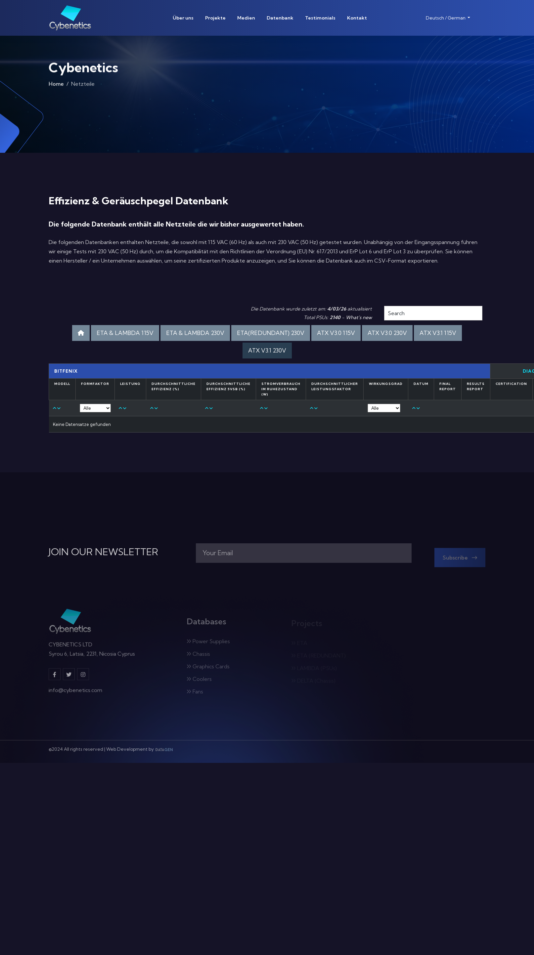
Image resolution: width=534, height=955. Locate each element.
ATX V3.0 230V (387, 332)
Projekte (215, 18)
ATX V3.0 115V (336, 332)
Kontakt (357, 18)
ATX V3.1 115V (438, 332)
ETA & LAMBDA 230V (195, 332)
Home (56, 86)
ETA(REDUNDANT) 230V (270, 332)
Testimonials (320, 18)
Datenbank (280, 18)
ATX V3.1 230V (267, 350)
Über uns (183, 18)
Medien (246, 18)
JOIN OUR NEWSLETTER (103, 552)
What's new (359, 317)
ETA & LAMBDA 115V (125, 332)
